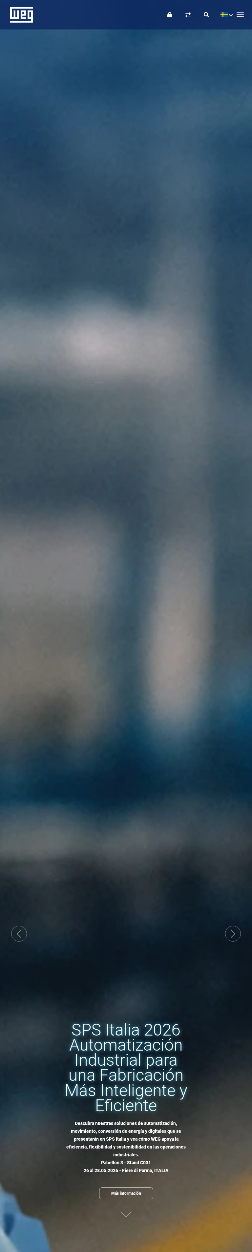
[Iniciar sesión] (169, 14)
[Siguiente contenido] (126, 1214)
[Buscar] (206, 14)
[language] (225, 14)
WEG (19, 14)
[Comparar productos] (188, 14)
